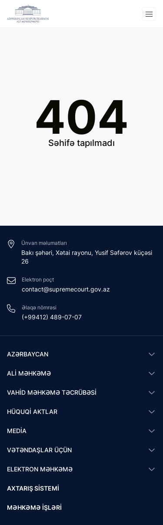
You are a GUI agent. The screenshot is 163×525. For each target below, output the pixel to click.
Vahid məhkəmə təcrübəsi (51, 392)
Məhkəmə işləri (34, 507)
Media (17, 430)
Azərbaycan (27, 354)
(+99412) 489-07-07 (52, 317)
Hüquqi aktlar (32, 411)
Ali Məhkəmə (29, 373)
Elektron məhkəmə (40, 469)
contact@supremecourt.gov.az (66, 289)
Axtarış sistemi (33, 488)
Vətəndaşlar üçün (39, 450)
